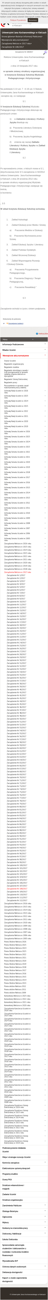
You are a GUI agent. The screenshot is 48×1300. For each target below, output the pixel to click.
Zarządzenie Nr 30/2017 (16, 660)
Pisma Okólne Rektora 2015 (15, 976)
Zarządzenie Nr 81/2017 (16, 809)
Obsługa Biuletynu (10, 1211)
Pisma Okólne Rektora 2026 (15, 941)
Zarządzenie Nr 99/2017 (16, 862)
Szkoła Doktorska (10, 1239)
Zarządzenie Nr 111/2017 (17, 897)
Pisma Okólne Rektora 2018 (15, 967)
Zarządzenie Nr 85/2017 (16, 821)
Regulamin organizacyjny (14, 364)
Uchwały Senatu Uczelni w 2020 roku (17, 463)
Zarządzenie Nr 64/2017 (16, 760)
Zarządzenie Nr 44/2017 (16, 701)
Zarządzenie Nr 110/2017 (17, 894)
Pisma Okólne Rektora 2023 (15, 951)
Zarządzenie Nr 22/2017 (16, 637)
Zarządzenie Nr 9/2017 (16, 598)
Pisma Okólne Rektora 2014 (15, 980)
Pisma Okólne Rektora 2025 (15, 945)
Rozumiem (33, 20)
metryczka (43, 334)
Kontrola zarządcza (10, 1162)
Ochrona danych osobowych (14, 1266)
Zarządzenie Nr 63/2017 (16, 757)
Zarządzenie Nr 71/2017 (16, 780)
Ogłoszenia (7, 1217)
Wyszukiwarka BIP (10, 1261)
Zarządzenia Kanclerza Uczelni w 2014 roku (17, 1070)
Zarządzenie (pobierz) (15, 323)
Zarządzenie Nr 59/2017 (16, 745)
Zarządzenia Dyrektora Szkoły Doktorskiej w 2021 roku (16, 1132)
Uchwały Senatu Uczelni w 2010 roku (17, 514)
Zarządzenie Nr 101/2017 (17, 868)
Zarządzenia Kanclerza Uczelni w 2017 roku (17, 1055)
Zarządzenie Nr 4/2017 (16, 584)
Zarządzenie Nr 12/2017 (16, 607)
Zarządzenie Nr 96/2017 (16, 853)
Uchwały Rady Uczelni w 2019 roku (16, 427)
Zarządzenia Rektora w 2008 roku (17, 929)
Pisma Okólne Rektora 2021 (15, 957)
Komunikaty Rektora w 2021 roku (17, 1002)
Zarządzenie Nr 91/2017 (16, 839)
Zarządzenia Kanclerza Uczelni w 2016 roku (17, 1060)
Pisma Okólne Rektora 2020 (15, 961)
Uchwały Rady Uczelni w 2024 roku (16, 402)
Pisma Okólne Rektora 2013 (15, 983)
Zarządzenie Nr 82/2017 (16, 812)
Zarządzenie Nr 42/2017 (16, 695)
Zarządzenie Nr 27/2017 (16, 651)
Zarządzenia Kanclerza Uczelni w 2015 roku (17, 1065)
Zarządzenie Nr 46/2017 (16, 707)
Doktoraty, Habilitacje (11, 1233)
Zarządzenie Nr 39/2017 (16, 686)
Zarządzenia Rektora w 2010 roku (17, 922)
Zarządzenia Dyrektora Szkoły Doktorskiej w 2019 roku (16, 1142)
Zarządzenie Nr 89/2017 (16, 833)
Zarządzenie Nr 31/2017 (16, 663)
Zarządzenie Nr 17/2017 (16, 622)
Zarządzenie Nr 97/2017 (16, 856)
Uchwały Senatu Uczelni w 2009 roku (17, 519)
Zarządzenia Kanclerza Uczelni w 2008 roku (17, 1101)
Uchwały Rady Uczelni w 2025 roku (16, 397)
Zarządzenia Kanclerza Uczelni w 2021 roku (17, 1035)
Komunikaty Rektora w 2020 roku (17, 1005)
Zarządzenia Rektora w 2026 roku (17, 543)
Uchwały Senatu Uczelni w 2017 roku (17, 478)
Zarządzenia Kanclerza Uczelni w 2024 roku (17, 1020)
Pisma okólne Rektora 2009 (15, 992)
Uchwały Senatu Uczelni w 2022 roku (17, 453)
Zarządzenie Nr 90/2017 (16, 836)
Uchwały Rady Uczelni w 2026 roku (16, 391)
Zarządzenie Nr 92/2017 (16, 842)
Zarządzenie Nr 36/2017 (16, 678)
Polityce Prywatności (18, 20)
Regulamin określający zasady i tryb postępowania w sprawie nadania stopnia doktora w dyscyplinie (16, 373)
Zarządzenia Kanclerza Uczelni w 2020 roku (17, 1040)
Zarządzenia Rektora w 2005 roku (17, 938)
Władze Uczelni (8, 350)
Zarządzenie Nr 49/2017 (16, 716)
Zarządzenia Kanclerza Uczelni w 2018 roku (17, 1050)
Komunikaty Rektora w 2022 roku (17, 999)
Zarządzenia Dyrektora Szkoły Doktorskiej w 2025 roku (16, 1111)
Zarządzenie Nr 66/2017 (16, 765)
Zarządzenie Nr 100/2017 (17, 865)
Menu (5, 339)
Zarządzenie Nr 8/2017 (16, 596)
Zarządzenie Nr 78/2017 (16, 801)
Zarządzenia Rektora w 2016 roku (17, 903)
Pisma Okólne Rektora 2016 (15, 973)
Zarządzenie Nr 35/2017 (16, 675)
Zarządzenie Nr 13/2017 (16, 610)
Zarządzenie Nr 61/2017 (16, 751)
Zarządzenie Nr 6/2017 (16, 590)
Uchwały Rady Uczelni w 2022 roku (16, 412)
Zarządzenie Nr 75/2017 (16, 792)
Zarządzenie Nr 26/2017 (16, 648)
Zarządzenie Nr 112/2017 (17, 900)
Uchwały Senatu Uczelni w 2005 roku (17, 539)
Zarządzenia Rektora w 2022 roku (17, 556)
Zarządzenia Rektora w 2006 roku (17, 935)
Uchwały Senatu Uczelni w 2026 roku (17, 432)
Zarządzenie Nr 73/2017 (16, 786)
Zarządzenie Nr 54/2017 (16, 730)
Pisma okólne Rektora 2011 (15, 989)
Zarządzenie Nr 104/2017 (17, 877)
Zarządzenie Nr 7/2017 (16, 593)
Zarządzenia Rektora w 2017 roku (16, 43)
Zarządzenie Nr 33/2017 (16, 669)
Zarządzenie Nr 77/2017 (16, 798)
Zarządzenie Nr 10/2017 (16, 601)
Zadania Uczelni (9, 1194)
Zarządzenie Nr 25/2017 (16, 645)
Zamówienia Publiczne (12, 1205)
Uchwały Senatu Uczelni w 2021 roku (17, 458)
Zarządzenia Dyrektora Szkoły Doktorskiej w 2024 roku (16, 1116)
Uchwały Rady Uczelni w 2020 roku (16, 422)
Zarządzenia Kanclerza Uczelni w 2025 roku (17, 1014)
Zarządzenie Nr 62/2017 (16, 754)
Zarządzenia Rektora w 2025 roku (17, 546)
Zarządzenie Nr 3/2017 (16, 581)
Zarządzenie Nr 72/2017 (16, 783)
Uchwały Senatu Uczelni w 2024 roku (17, 442)
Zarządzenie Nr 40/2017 (16, 689)
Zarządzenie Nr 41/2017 (16, 692)
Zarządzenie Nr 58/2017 (16, 742)
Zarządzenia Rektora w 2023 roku (17, 553)
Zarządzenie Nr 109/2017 (17, 891)
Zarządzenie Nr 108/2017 (13, 47)
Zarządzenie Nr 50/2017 (16, 719)
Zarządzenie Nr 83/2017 (16, 815)
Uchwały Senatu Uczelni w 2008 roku (17, 524)
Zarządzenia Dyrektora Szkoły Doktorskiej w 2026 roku (16, 1106)
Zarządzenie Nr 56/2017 (16, 736)
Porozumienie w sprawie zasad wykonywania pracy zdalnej (16, 386)
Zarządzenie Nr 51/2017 (16, 721)
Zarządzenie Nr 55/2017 (16, 733)
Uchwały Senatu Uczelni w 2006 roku (17, 534)
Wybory (5, 1222)
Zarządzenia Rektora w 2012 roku (17, 916)
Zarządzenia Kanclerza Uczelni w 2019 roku (17, 1045)
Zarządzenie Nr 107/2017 (17, 886)
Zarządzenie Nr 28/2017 (16, 654)
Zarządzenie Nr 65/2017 (16, 763)
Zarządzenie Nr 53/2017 (16, 727)
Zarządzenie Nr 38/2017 (16, 683)
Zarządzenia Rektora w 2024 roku (17, 550)
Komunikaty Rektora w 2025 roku (17, 996)
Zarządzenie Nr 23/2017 (16, 639)
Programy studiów (10, 1174)
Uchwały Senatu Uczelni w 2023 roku (17, 448)
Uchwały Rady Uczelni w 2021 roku (16, 417)
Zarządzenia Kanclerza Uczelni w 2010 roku (17, 1091)
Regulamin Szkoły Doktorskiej (16, 379)
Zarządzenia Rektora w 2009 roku (17, 926)
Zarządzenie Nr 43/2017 (16, 698)
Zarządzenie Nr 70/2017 (16, 777)
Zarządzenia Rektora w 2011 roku (17, 919)
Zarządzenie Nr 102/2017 (17, 871)
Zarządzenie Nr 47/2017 (16, 710)
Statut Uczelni (10, 361)
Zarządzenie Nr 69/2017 (16, 774)
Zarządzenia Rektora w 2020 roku (17, 562)
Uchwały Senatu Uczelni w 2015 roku (17, 488)
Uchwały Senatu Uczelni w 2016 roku (17, 483)
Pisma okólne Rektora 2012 (15, 986)
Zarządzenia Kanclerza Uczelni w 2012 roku (17, 1081)
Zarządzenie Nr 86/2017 (16, 824)
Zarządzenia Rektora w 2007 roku (17, 932)
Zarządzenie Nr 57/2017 (16, 739)
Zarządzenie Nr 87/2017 (16, 827)
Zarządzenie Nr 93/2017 (16, 845)
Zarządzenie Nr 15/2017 (16, 616)
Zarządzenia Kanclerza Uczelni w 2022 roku (17, 1030)
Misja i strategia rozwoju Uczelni (16, 1157)
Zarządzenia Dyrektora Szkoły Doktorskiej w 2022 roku (16, 1126)
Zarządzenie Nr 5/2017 (16, 587)
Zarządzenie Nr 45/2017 (16, 704)
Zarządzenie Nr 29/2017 (16, 657)
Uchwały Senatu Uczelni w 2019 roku (17, 468)
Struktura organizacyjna (12, 1200)
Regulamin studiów (11, 367)
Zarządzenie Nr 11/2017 (16, 604)
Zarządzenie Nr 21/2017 (16, 634)
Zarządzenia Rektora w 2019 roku (17, 566)
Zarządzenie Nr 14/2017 (16, 613)
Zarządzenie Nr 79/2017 (16, 804)
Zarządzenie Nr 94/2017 (16, 847)
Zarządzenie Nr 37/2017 (16, 680)
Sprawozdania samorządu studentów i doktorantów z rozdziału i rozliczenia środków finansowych (15, 1250)
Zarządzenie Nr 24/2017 (16, 642)
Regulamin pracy (10, 382)
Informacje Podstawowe (13, 344)
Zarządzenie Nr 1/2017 (16, 575)
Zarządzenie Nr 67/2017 (16, 768)
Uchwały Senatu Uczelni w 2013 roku (17, 498)
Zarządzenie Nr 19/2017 (16, 628)
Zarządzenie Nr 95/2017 (16, 850)
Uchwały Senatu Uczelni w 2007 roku (17, 529)
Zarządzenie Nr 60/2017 (16, 748)
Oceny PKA (7, 1179)
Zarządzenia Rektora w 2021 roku (17, 559)
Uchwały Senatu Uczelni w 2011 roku (17, 509)
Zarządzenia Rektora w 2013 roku (17, 913)
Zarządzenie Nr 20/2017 (16, 631)
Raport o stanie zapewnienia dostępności (14, 1280)
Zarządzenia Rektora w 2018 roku (17, 569)
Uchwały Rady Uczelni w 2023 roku (16, 407)
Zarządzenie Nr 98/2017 (16, 859)
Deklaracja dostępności (12, 1272)
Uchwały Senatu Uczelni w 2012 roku (17, 504)
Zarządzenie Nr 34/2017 (16, 672)
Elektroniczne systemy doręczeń (16, 1168)
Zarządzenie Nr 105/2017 (17, 880)
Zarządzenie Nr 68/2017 (16, 771)
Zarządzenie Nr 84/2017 (16, 818)
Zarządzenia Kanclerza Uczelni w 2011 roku (17, 1086)
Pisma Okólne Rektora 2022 (15, 954)
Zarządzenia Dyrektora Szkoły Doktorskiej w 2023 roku (16, 1121)
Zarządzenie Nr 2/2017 (16, 578)
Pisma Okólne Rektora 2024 (15, 948)
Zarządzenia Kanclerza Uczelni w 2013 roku (17, 1076)
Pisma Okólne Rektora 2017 (15, 970)
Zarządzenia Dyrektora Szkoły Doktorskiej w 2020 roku (16, 1137)
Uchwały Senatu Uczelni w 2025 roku (17, 437)
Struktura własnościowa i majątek (13, 1187)
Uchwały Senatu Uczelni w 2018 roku (17, 473)
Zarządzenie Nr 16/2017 (16, 619)
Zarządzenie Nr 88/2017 (16, 830)
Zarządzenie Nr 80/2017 (16, 806)
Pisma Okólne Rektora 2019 (15, 964)
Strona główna (8, 36)
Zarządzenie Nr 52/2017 (16, 724)
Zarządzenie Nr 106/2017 (17, 883)
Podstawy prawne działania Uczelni (14, 1150)
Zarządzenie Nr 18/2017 (16, 625)
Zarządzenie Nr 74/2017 (16, 789)
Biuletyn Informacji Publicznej (28, 36)
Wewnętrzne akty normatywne (15, 40)
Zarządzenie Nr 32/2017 (16, 666)
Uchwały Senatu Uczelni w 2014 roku (17, 493)
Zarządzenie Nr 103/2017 (17, 874)
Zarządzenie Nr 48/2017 (16, 713)
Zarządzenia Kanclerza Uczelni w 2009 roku (17, 1096)
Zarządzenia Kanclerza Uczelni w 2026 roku (17, 1009)
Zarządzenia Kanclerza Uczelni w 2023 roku (17, 1025)
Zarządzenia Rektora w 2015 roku (17, 906)
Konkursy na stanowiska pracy (15, 1228)
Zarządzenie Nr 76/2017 (16, 795)
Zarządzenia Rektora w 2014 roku (17, 910)
